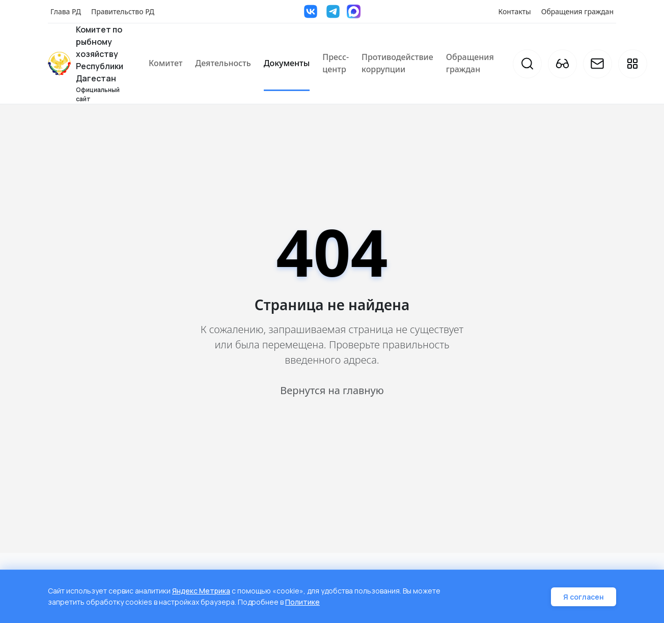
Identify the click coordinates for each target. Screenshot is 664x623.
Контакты (515, 11)
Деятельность (223, 63)
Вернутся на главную (331, 390)
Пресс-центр (335, 63)
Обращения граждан (577, 11)
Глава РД (65, 11)
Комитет (165, 63)
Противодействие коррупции (397, 63)
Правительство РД (122, 11)
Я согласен (583, 597)
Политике (302, 602)
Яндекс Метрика (201, 592)
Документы (287, 63)
